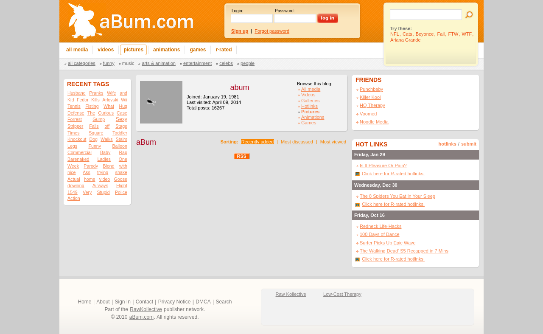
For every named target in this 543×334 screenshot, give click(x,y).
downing (75, 185)
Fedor (83, 99)
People (248, 63)
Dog (93, 139)
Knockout (76, 139)
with (123, 165)
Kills (95, 99)
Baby (105, 152)
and (123, 92)
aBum (146, 142)
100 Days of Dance (380, 234)
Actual (73, 179)
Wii (124, 99)
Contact (144, 302)
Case (122, 112)
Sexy (121, 119)
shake (121, 172)
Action (73, 198)
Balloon (119, 146)
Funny (109, 63)
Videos (308, 94)
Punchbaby (371, 89)
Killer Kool (370, 97)
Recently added (257, 141)
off (107, 126)
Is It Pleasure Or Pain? (383, 165)
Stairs (121, 139)
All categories (81, 63)
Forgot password (272, 31)
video (104, 179)
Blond (108, 165)
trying (102, 172)
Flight (121, 185)
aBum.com (141, 317)
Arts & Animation (158, 63)
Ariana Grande (405, 39)
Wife (111, 92)
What (109, 106)
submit (468, 143)
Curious (106, 112)
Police (121, 192)
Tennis (74, 106)
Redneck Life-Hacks (380, 226)
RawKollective (146, 309)
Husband (76, 92)
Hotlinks (309, 106)
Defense (75, 112)
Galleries (310, 100)
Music (128, 63)
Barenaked (78, 159)
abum (239, 87)
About (102, 302)
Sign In (123, 302)
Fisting (91, 106)
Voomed (368, 113)
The (91, 112)
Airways (100, 185)
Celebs (226, 63)
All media (310, 89)
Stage (121, 126)
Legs (72, 146)
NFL (394, 33)
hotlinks (447, 143)
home (89, 179)
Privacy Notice (174, 302)
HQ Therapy (372, 105)
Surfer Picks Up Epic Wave (388, 242)
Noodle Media (374, 121)
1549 (72, 192)
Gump (98, 119)
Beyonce (425, 33)
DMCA (203, 302)
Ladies (103, 159)
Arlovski (110, 99)
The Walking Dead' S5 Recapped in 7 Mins (404, 250)
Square (96, 132)
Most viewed (333, 141)
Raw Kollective (291, 294)
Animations (312, 117)
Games (308, 122)
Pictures (310, 111)
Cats (407, 33)
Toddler (119, 132)
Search (224, 302)
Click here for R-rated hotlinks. (393, 173)
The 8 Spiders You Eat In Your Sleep (397, 196)
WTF (467, 33)
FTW (453, 33)
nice (71, 172)
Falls (94, 126)
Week (73, 165)
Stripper (75, 126)
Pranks (96, 92)
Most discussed (297, 141)
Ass (86, 172)
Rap (123, 152)
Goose (120, 179)
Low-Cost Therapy (342, 294)
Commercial (79, 152)
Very (87, 192)
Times (73, 132)
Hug (123, 106)
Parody (91, 165)
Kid (70, 99)
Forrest (74, 119)
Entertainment (197, 63)
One (123, 159)
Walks (107, 139)
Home (85, 302)
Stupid (103, 192)
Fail (441, 33)
